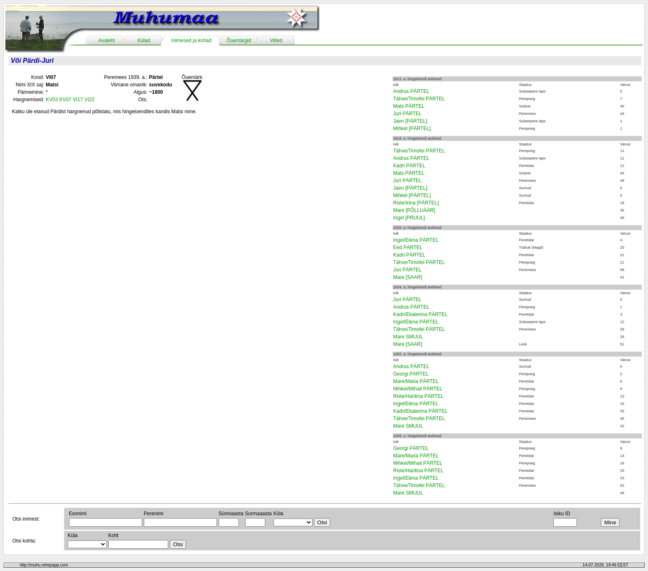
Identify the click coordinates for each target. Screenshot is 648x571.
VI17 (78, 99)
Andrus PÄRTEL (411, 91)
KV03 (52, 99)
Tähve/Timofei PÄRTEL (419, 99)
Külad (144, 40)
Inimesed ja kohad (191, 40)
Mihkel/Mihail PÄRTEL (417, 389)
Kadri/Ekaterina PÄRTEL (420, 314)
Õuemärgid (238, 40)
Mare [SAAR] (407, 277)
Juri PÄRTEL (407, 114)
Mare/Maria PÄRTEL (415, 381)
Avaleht (106, 40)
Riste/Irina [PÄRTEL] (415, 203)
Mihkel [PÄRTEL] (412, 128)
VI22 (89, 99)
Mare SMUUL (408, 337)
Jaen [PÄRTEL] (410, 121)
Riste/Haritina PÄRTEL (418, 396)
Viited (276, 40)
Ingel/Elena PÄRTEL (415, 240)
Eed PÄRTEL (407, 247)
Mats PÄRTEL (408, 106)
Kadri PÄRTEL (409, 166)
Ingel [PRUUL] (409, 218)
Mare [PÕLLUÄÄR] (414, 210)
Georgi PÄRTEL (411, 374)
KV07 (65, 99)
